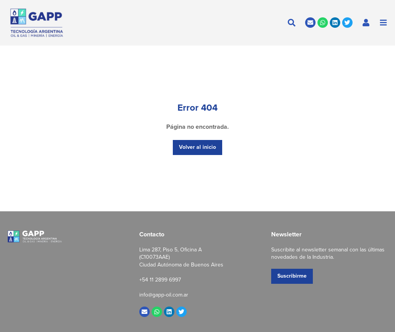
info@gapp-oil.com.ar (163, 295)
